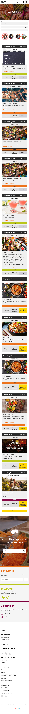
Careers (3, 662)
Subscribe (3, 678)
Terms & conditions (5, 685)
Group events (4, 644)
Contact (3, 672)
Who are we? (4, 660)
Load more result (14, 511)
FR (3, 630)
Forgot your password (6, 680)
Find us (4, 617)
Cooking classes (5, 637)
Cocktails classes (5, 639)
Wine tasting (4, 642)
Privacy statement (5, 687)
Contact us (5, 614)
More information (8, 71)
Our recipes (4, 665)
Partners (3, 669)
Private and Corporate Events (15, 551)
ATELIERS (3, 2)
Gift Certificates (5, 667)
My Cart (3, 683)
